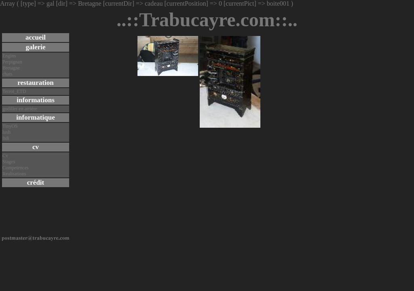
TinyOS (10, 126)
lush (6, 132)
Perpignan (12, 62)
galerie (35, 47)
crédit (35, 182)
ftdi (5, 138)
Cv (5, 155)
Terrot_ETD (14, 91)
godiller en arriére (19, 109)
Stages (8, 161)
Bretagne (11, 68)
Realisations (14, 174)
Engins (9, 56)
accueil (35, 37)
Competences (15, 168)
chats (7, 74)
